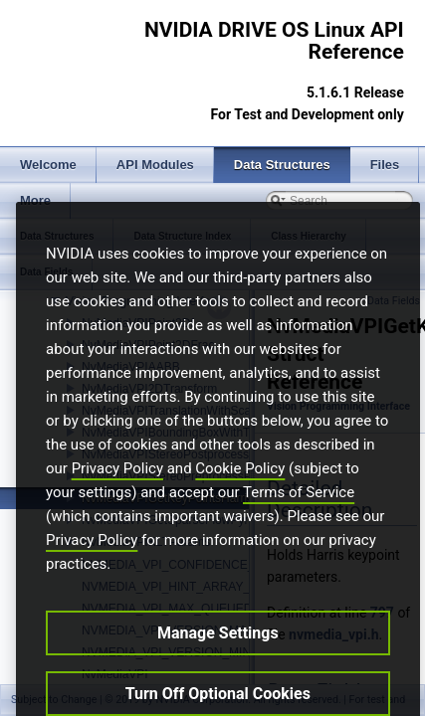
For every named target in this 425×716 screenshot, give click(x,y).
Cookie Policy (240, 497)
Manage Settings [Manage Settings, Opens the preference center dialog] (218, 661)
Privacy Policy (117, 497)
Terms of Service (298, 521)
